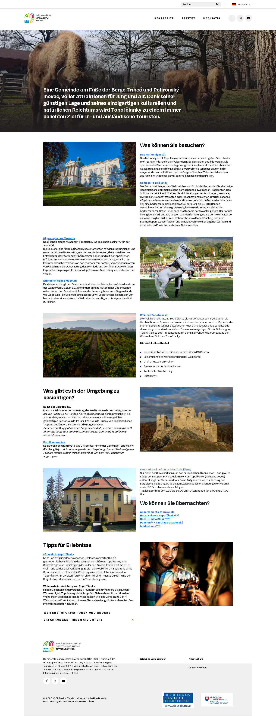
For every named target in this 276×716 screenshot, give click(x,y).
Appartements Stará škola (157, 512)
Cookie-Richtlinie (198, 667)
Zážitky (188, 18)
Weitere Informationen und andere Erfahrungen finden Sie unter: (88, 616)
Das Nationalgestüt (153, 154)
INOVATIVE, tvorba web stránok (76, 701)
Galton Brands (98, 698)
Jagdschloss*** (150, 526)
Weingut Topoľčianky (154, 315)
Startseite (164, 18)
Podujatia (212, 18)
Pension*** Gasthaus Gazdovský (161, 522)
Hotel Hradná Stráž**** (155, 519)
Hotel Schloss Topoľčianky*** (159, 515)
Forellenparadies (54, 442)
